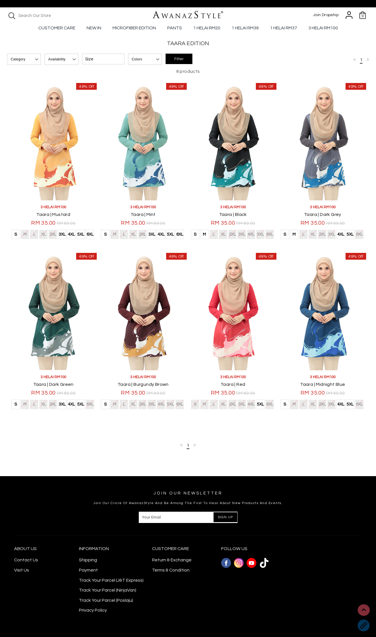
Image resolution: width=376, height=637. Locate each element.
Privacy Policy (93, 610)
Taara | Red (233, 384)
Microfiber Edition (134, 28)
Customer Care (56, 28)
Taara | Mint (143, 214)
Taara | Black (233, 214)
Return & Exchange (172, 560)
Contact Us (26, 560)
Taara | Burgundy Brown (143, 384)
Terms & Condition (171, 570)
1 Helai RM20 (206, 28)
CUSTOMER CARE (170, 548)
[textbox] (55, 16)
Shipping (88, 560)
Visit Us (21, 570)
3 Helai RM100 (323, 28)
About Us (25, 548)
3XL (62, 234)
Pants (174, 28)
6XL (90, 234)
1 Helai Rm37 (283, 28)
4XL (71, 234)
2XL (52, 233)
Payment (88, 570)
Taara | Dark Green (53, 384)
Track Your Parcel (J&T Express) (111, 580)
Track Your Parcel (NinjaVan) (107, 590)
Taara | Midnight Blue (322, 384)
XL (43, 233)
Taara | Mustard (53, 214)
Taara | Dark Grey (322, 214)
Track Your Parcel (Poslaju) (106, 600)
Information (94, 548)
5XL (80, 234)
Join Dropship (325, 15)
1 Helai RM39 (245, 28)
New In (94, 28)
